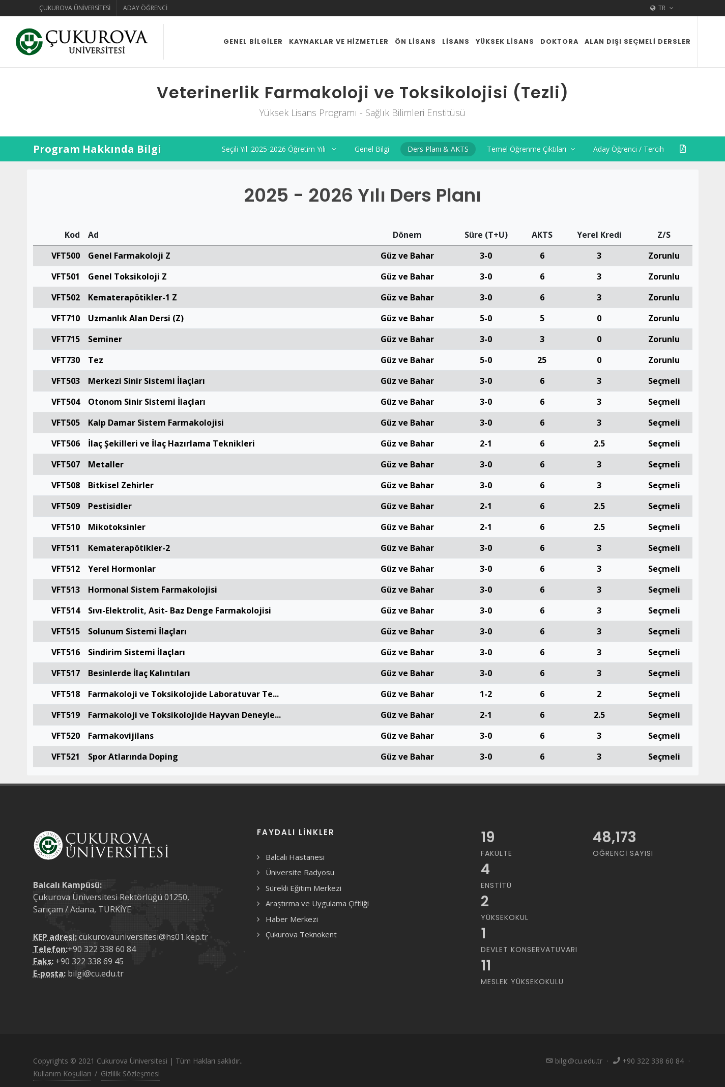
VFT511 (65, 547)
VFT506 (65, 443)
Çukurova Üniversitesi (74, 8)
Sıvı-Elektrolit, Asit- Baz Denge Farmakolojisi (179, 610)
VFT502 (65, 297)
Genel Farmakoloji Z (129, 255)
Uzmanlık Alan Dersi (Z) (136, 318)
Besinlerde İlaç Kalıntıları (139, 673)
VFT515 (65, 631)
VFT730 (65, 360)
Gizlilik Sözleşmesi (130, 1073)
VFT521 (65, 756)
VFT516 (65, 652)
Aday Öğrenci (145, 8)
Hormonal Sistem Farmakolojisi (152, 589)
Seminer (105, 339)
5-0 (486, 318)
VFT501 (65, 276)
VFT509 (65, 506)
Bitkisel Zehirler (121, 485)
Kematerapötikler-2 (129, 547)
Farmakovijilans (121, 735)
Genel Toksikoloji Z (127, 276)
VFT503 (65, 380)
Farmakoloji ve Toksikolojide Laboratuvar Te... (183, 694)
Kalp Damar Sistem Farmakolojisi (156, 422)
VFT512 (65, 568)
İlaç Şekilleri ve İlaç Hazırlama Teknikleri (171, 443)
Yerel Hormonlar (122, 568)
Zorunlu (664, 255)
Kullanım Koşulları (62, 1073)
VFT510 (65, 527)
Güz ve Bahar (407, 255)
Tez (95, 360)
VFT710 (65, 318)
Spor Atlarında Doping (133, 756)
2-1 (486, 443)
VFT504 (65, 401)
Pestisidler (110, 506)
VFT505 (65, 422)
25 (541, 360)
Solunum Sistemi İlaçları (137, 631)
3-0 (486, 255)
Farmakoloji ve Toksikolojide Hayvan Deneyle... (184, 714)
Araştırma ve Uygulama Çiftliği (317, 903)
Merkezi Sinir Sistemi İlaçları (146, 380)
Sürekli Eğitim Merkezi (303, 888)
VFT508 (65, 485)
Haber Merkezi (292, 919)
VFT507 (65, 464)
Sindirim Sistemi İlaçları (136, 652)
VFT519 (65, 714)
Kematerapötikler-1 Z (132, 297)
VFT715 (65, 339)
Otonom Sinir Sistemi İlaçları (147, 401)
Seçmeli (664, 380)
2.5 (599, 443)
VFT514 (65, 610)
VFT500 (65, 255)
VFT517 (65, 673)
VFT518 (65, 694)
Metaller (106, 464)
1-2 (486, 694)
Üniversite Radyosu (300, 872)
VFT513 (65, 589)
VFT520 (65, 735)
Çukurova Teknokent (301, 934)
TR (662, 8)
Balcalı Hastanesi (295, 857)
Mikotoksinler (117, 527)
